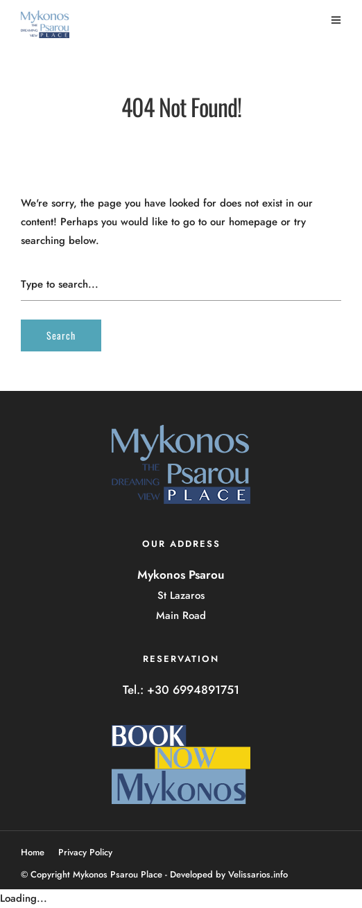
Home (32, 852)
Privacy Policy (85, 852)
